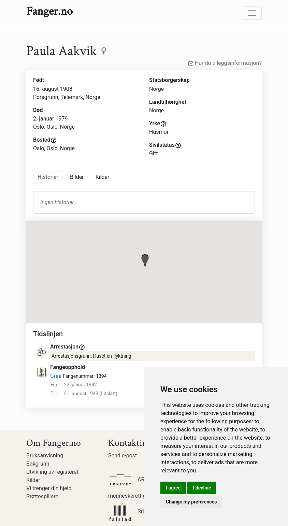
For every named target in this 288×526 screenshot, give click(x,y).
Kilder (33, 480)
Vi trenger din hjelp (48, 488)
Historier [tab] (48, 177)
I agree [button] (173, 488)
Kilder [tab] (103, 177)
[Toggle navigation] (252, 13)
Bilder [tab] (77, 177)
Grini (55, 376)
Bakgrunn (37, 463)
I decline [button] (202, 488)
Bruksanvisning (44, 455)
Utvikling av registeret (52, 472)
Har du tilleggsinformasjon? (225, 63)
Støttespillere (42, 496)
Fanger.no (49, 11)
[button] (145, 261)
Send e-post (122, 455)
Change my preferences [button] (191, 501)
